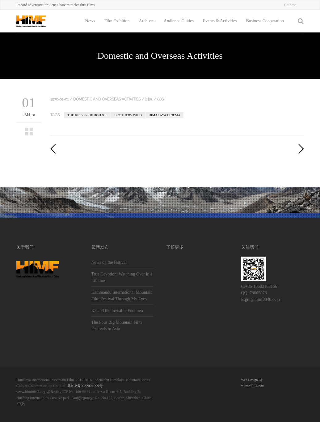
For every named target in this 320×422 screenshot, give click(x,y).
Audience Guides (179, 21)
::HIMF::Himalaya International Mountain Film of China (38, 21)
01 (29, 102)
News (90, 21)
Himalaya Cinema (164, 115)
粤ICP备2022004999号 (85, 386)
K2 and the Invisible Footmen (117, 310)
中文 (21, 404)
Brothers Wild (128, 115)
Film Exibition (116, 21)
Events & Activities (220, 21)
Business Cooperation (265, 21)
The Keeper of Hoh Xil (87, 115)
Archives (146, 21)
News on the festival (109, 262)
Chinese (290, 5)
